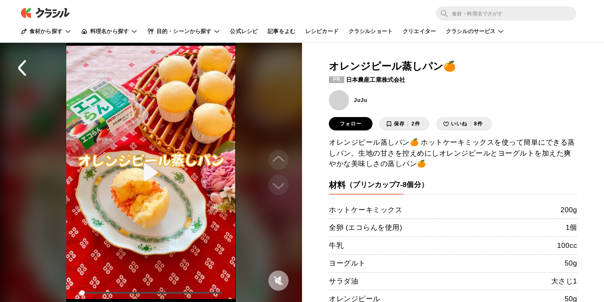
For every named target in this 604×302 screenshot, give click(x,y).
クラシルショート (371, 31)
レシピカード (321, 31)
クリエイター (419, 31)
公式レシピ (244, 31)
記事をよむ (281, 31)
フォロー (351, 124)
